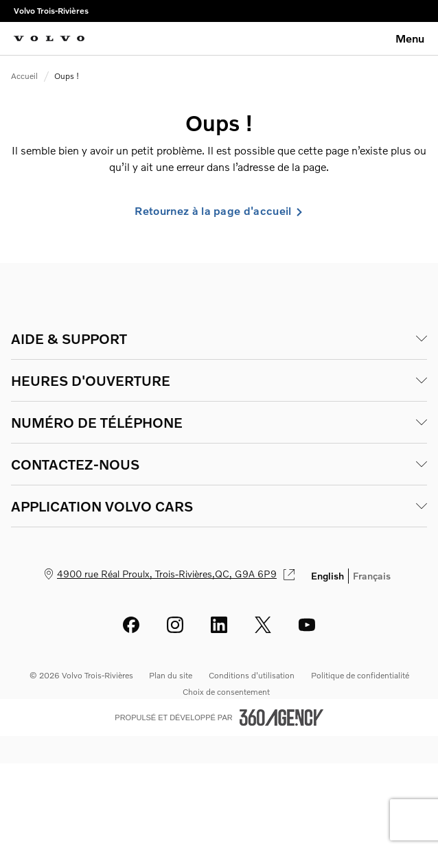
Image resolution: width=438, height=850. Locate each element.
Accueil (24, 76)
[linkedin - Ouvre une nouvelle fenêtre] (219, 625)
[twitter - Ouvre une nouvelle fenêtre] (263, 625)
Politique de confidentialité (360, 675)
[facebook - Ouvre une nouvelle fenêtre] (131, 625)
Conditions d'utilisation (252, 675)
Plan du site (170, 675)
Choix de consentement (226, 692)
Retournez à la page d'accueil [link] (219, 211)
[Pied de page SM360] (281, 717)
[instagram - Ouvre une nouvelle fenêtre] (175, 625)
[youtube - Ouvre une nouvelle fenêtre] (307, 625)
